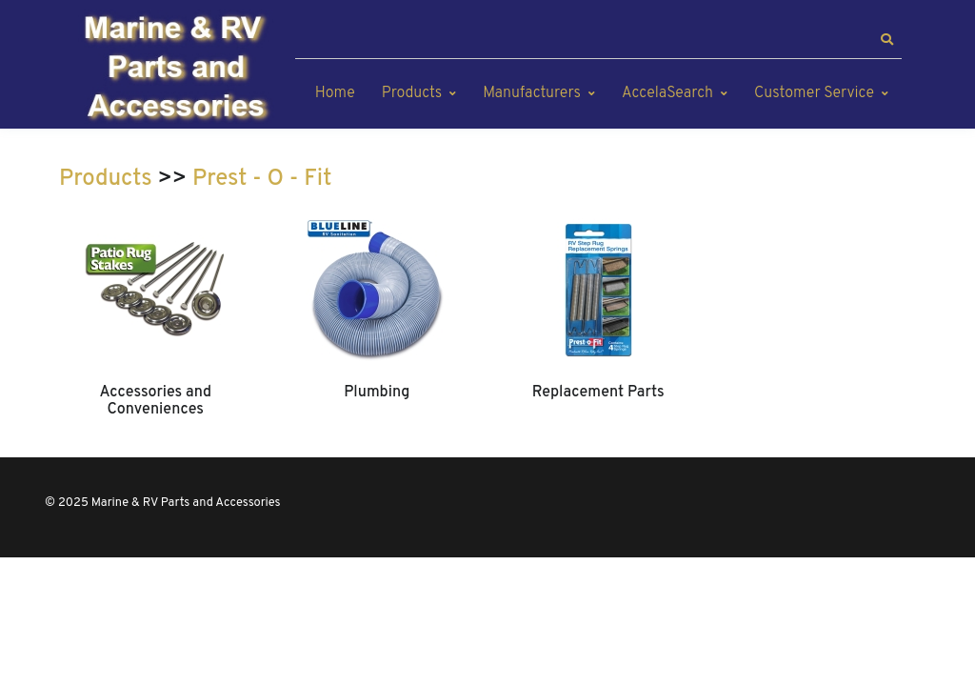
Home (335, 93)
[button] (886, 40)
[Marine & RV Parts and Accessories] (178, 69)
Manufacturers (532, 93)
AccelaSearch (667, 93)
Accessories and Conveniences (155, 401)
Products (412, 93)
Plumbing (376, 392)
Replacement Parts (598, 392)
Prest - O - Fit (261, 179)
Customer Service (814, 93)
